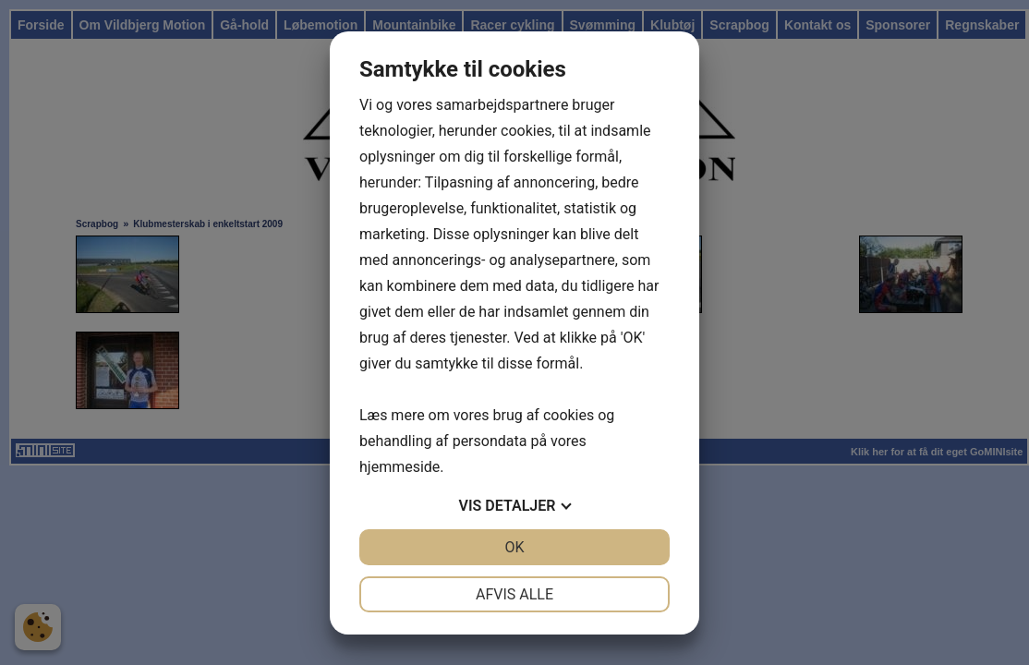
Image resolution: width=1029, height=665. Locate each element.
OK (514, 547)
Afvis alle (514, 594)
